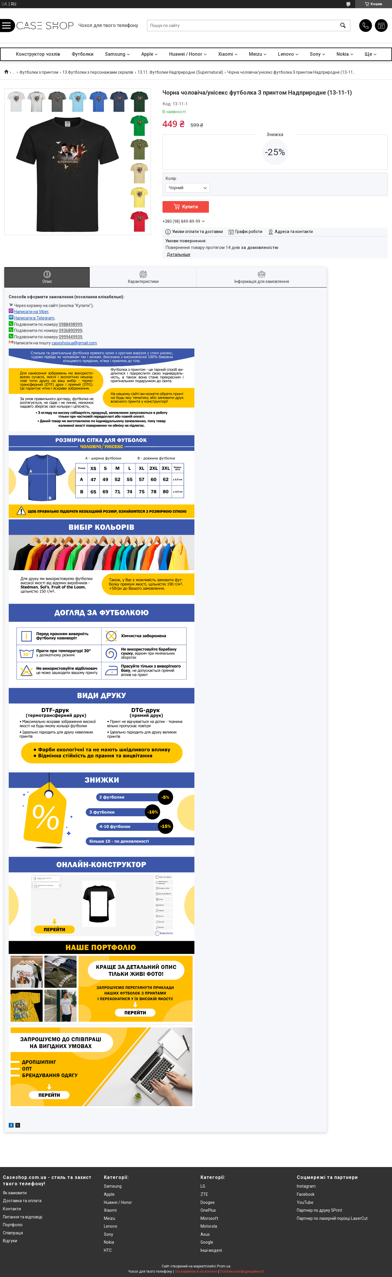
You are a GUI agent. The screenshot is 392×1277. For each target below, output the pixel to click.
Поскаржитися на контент (196, 1271)
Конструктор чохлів (38, 54)
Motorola (208, 1226)
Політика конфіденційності (242, 1271)
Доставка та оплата (22, 1200)
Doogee (207, 1202)
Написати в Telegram (34, 318)
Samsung (115, 54)
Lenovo (286, 54)
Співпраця (13, 1233)
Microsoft (209, 1218)
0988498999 (70, 324)
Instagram (306, 1186)
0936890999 (70, 330)
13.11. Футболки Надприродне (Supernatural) (180, 72)
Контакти (12, 1208)
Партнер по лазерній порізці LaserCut (332, 1218)
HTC (108, 1250)
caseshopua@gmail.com (74, 343)
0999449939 (70, 337)
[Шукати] (343, 25)
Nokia (343, 54)
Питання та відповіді (22, 1217)
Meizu (255, 54)
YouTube (305, 1202)
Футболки (82, 54)
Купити (190, 206)
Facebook (306, 1194)
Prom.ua (223, 1266)
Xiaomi (225, 54)
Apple (147, 54)
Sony (315, 54)
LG (202, 1186)
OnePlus (208, 1210)
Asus (205, 1234)
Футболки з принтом (38, 72)
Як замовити (15, 1193)
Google (206, 1242)
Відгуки (10, 1240)
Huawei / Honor (185, 54)
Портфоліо (13, 1224)
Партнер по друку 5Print (319, 1210)
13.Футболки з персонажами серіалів (97, 72)
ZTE (204, 1194)
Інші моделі (211, 1250)
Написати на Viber (31, 311)
